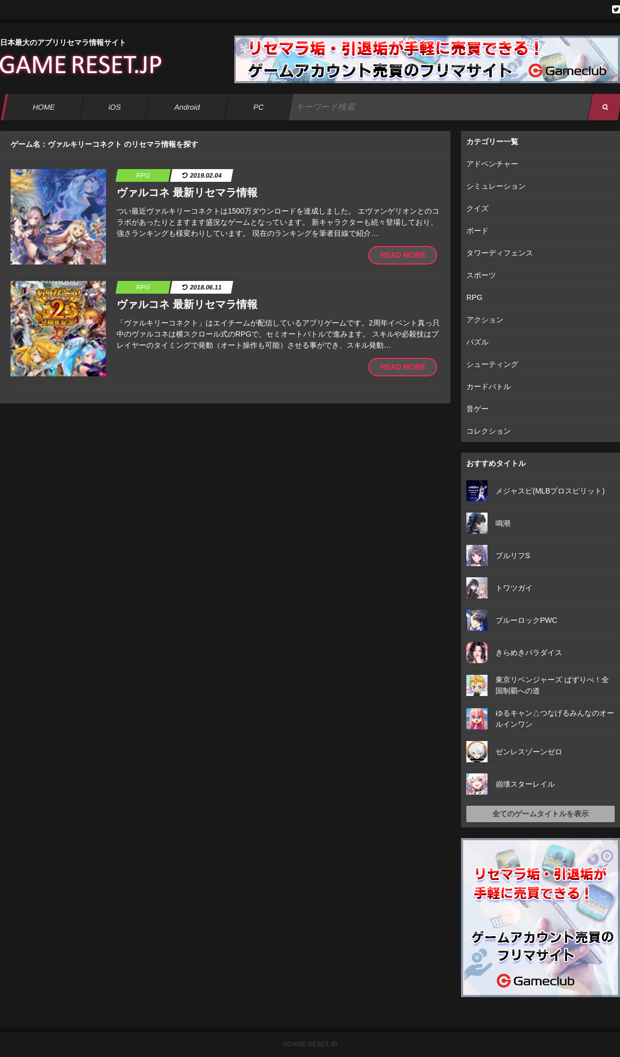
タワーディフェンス (499, 253)
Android (187, 107)
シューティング (492, 364)
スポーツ (481, 275)
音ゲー (477, 408)
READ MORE (403, 255)
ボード (477, 230)
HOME (44, 107)
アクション (484, 319)
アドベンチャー (492, 164)
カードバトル (488, 386)
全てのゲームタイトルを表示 (540, 813)
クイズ (477, 208)
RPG (474, 297)
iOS (114, 107)
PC (258, 107)
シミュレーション (496, 186)
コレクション (488, 431)
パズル (477, 342)
